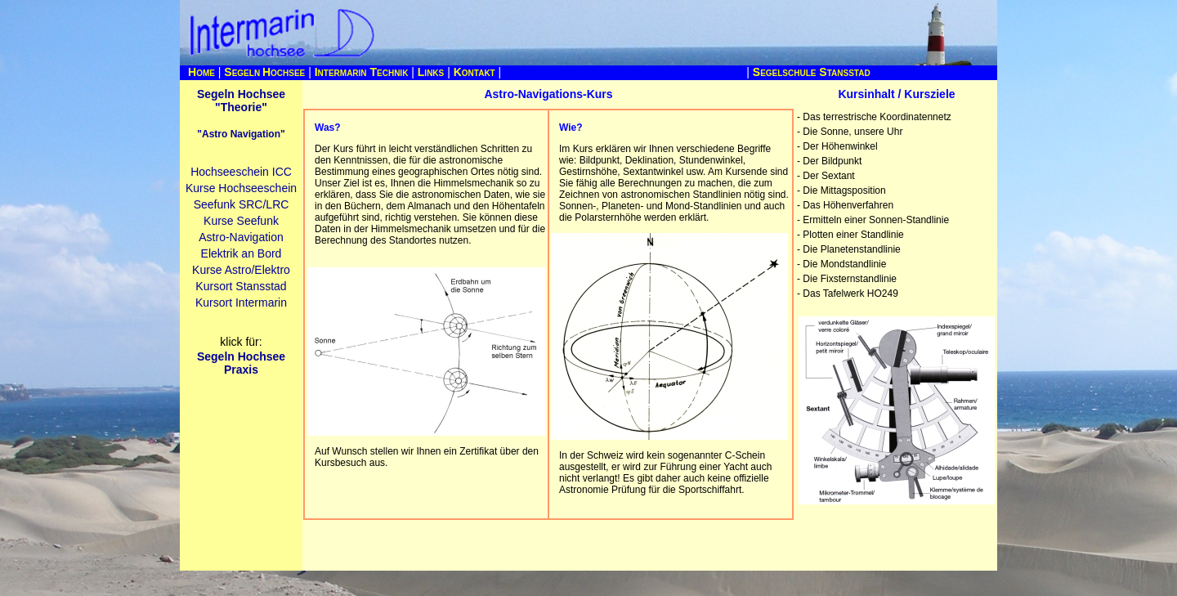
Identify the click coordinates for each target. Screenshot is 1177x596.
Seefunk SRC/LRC (241, 204)
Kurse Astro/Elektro (241, 269)
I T (361, 71)
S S (811, 71)
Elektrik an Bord (241, 253)
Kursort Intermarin (241, 302)
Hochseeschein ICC (241, 171)
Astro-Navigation (241, 237)
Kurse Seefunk (241, 220)
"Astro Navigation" (240, 134)
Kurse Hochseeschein (241, 188)
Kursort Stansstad (240, 286)
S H (264, 71)
